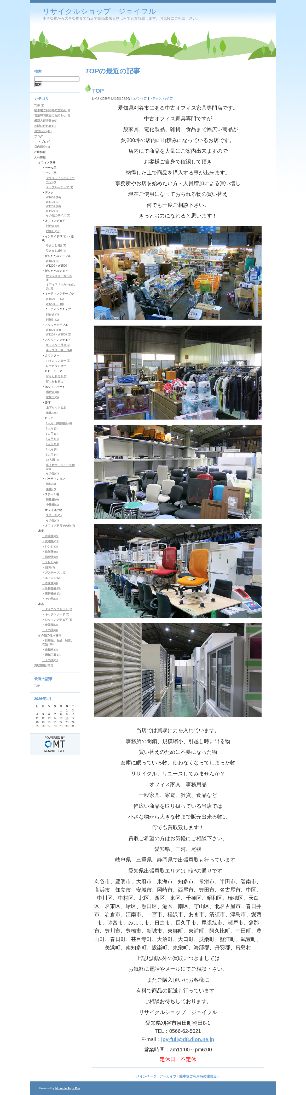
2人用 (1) (52, 428)
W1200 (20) (53, 206)
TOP (98, 90)
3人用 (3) (52, 433)
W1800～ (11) (55, 298)
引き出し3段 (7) (56, 245)
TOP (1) (39, 105)
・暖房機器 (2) (51, 593)
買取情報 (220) (43, 665)
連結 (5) (51, 483)
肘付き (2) (52, 314)
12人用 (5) (52, 459)
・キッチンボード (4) (56, 614)
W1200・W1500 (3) (58, 334)
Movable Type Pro (67, 1088)
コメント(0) (139, 98)
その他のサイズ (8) (58, 215)
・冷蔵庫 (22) (51, 536)
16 (67, 718)
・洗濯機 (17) (51, 541)
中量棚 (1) (52, 504)
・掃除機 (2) (50, 556)
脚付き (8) (52, 391)
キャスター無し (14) (59, 350)
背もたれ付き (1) (57, 376)
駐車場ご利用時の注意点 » (199, 1076)
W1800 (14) (53, 329)
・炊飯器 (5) (50, 551)
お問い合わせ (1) (45, 125)
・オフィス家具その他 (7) (58, 525)
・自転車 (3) (50, 649)
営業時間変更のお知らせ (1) (52, 115)
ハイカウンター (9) (58, 360)
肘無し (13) (53, 231)
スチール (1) (54, 515)
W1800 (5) (52, 260)
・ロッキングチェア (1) (57, 619)
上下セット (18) (56, 407)
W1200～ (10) (55, 303)
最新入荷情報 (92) (45, 120)
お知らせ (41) (43, 131)
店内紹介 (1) (42, 146)
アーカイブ (167, 1076)
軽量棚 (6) (52, 499)
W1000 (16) (53, 197)
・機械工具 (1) (51, 654)
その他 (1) (52, 473)
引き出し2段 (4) (56, 250)
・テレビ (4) (50, 562)
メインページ (146, 1076)
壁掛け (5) (52, 397)
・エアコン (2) (51, 577)
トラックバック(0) (161, 98)
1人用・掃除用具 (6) (59, 423)
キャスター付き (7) (58, 344)
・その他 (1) (50, 660)
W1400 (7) (52, 210)
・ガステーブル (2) (54, 572)
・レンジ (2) (50, 546)
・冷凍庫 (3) (50, 583)
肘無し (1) (52, 319)
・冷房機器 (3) (51, 588)
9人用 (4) (52, 454)
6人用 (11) (52, 444)
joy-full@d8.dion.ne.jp (187, 1039)
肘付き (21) (53, 225)
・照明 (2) (48, 567)
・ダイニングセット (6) (57, 609)
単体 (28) (52, 412)
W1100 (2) (52, 201)
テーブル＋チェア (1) (59, 187)
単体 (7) (51, 489)
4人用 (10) (52, 438)
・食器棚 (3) (50, 624)
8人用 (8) (52, 449)
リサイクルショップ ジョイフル (99, 11)
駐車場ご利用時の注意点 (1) (52, 110)
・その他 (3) (50, 598)
